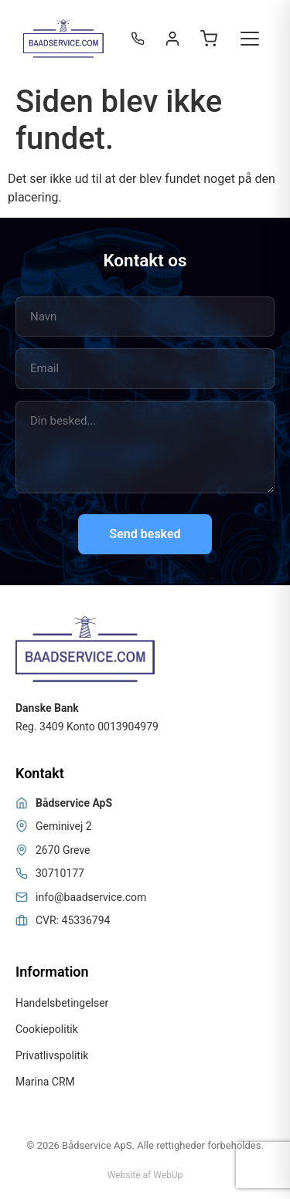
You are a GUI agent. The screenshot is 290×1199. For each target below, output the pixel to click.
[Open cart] (208, 38)
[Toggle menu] (250, 39)
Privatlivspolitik (51, 1055)
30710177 (60, 873)
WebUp (168, 1175)
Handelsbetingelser (61, 1003)
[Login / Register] (172, 38)
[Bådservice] (63, 38)
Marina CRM (45, 1081)
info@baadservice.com (91, 897)
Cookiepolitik (46, 1029)
